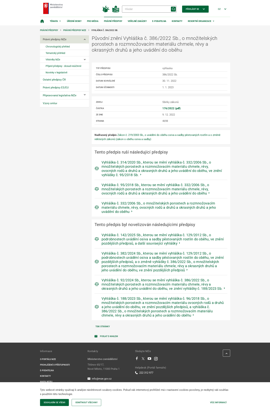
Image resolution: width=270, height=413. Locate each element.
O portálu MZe (48, 359)
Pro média (92, 21)
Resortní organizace (199, 21)
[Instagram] (156, 359)
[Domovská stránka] (42, 21)
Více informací (218, 402)
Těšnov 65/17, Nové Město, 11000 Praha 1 (104, 366)
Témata (54, 21)
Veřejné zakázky (137, 21)
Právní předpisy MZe (74, 30)
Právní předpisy (113, 21)
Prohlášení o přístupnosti (55, 365)
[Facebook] (137, 359)
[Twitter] (143, 359)
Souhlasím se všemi (54, 402)
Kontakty (177, 21)
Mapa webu (46, 381)
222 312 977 (144, 372)
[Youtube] (149, 359)
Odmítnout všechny (86, 402)
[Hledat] (149, 9)
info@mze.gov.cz (99, 378)
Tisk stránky (102, 326)
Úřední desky (74, 21)
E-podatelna (159, 21)
